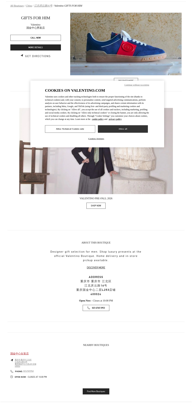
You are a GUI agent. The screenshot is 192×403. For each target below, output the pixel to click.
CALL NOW (36, 38)
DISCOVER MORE (96, 267)
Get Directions (38, 56)
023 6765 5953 (98, 308)
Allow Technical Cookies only (70, 129)
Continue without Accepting (136, 85)
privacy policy (115, 119)
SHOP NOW (98, 206)
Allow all (123, 129)
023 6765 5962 (28, 371)
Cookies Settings (96, 139)
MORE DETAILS (35, 47)
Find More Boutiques (96, 391)
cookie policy (98, 119)
